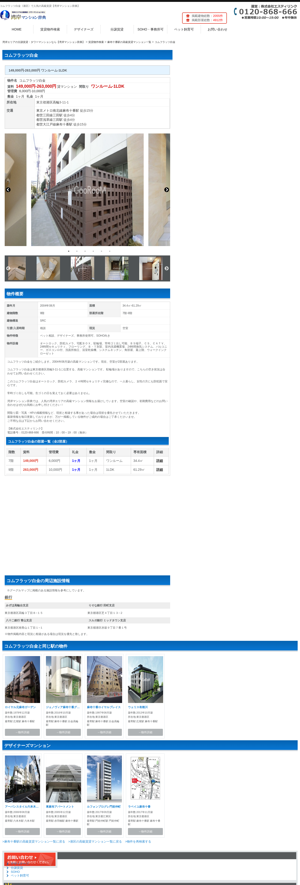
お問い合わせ (217, 29)
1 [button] (68, 251)
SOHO (15, 872)
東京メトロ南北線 (49, 110)
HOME (17, 29)
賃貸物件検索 (50, 29)
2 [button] (77, 251)
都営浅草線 (44, 120)
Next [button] (166, 189)
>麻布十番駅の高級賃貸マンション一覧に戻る (33, 841)
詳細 (159, 461)
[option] (87, 189)
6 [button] (109, 251)
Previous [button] (8, 189)
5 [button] (101, 251)
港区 (49, 102)
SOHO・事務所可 (151, 29)
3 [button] (85, 251)
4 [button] (93, 251)
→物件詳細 (22, 732)
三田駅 (58, 115)
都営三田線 (44, 115)
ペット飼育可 (184, 29)
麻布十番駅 (71, 110)
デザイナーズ (84, 29)
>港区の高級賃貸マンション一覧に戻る (95, 841)
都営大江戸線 (46, 124)
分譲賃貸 (117, 29)
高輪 (56, 102)
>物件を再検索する (138, 841)
